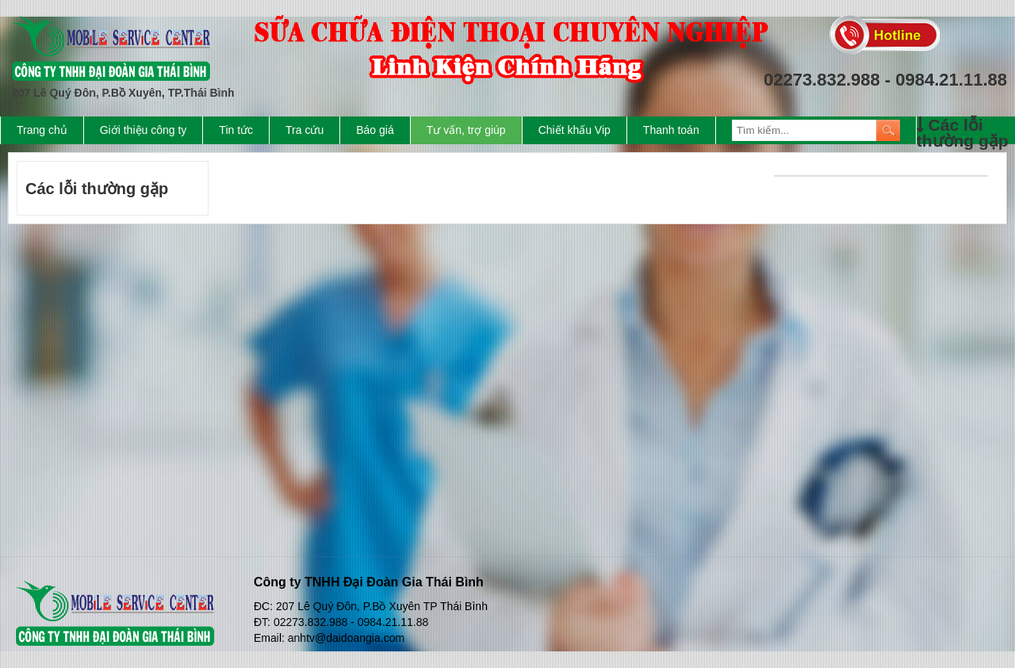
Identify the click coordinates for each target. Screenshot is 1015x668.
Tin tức (236, 130)
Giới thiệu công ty (143, 130)
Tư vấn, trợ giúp (466, 130)
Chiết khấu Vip (574, 130)
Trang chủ (42, 130)
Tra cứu (304, 130)
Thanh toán (671, 130)
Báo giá (374, 130)
